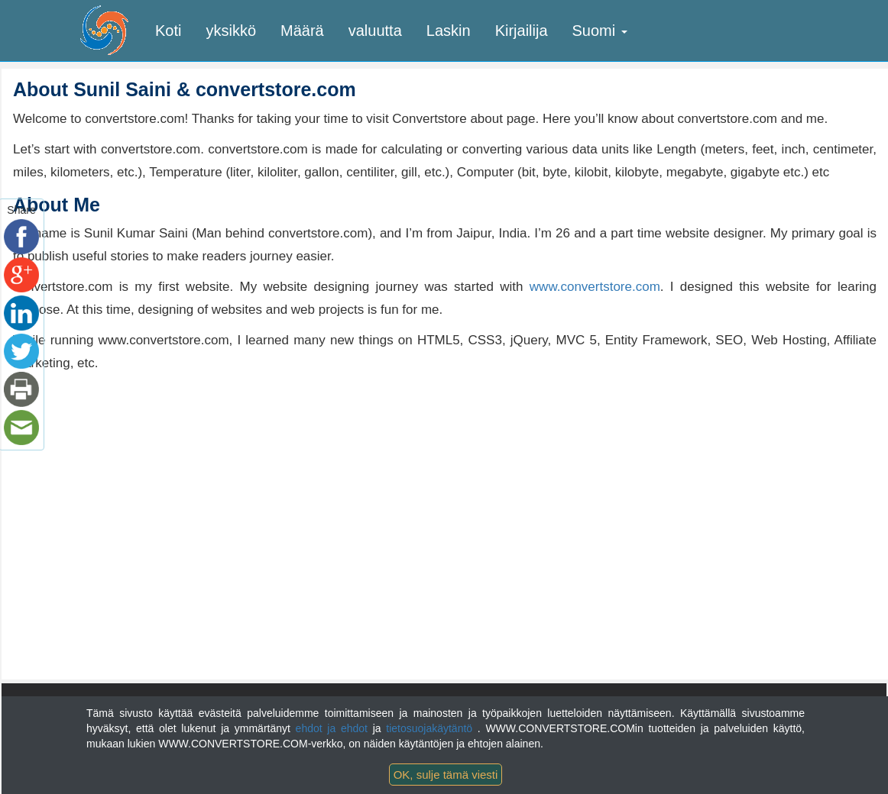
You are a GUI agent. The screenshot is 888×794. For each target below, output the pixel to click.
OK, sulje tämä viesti (446, 774)
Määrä (302, 30)
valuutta (375, 30)
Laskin (448, 30)
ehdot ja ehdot (334, 728)
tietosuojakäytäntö (432, 728)
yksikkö (231, 30)
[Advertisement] (141, 489)
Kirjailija (521, 30)
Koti (168, 30)
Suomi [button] (599, 30)
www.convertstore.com (595, 286)
